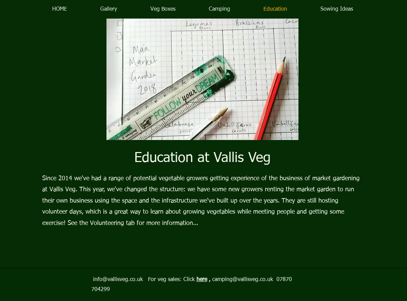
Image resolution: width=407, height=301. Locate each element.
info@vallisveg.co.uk (118, 279)
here (201, 279)
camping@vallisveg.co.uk (242, 279)
